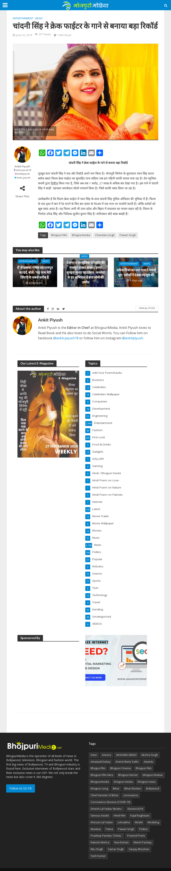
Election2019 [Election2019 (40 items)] (135, 801)
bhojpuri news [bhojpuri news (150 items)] (147, 774)
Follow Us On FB (20, 781)
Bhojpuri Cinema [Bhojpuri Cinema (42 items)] (120, 761)
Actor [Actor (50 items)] (94, 747)
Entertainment (23, 18)
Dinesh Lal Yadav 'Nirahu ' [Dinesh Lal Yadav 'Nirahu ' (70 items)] (107, 801)
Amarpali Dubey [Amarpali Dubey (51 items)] (101, 754)
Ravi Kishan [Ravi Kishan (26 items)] (121, 835)
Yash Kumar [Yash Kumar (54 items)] (98, 848)
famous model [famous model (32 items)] (100, 808)
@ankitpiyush (132, 338)
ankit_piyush (23, 177)
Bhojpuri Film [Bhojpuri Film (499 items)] (143, 761)
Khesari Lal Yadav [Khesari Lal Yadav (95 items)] (102, 815)
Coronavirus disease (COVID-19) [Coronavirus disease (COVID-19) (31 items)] (110, 794)
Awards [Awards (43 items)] (148, 754)
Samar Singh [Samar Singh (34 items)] (116, 842)
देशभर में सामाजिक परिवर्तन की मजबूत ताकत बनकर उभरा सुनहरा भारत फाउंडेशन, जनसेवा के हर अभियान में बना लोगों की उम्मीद (85, 272)
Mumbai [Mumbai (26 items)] (96, 821)
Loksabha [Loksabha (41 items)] (124, 815)
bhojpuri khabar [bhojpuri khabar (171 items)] (153, 767)
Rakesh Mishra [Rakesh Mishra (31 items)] (100, 835)
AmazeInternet (88, 866)
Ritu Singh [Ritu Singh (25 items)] (97, 842)
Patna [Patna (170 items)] (109, 821)
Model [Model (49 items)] (139, 815)
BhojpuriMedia (53, 866)
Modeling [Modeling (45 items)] (153, 815)
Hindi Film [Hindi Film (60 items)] (119, 808)
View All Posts (147, 308)
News (39, 18)
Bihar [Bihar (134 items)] (116, 781)
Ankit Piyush (22, 166)
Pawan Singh (128, 235)
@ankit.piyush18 (66, 338)
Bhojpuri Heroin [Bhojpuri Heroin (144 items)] (128, 767)
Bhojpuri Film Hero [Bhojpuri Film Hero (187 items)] (102, 767)
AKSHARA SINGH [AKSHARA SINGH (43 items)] (126, 747)
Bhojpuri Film (59, 235)
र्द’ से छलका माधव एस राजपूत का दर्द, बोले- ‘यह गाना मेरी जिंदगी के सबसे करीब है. (35, 272)
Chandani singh (105, 235)
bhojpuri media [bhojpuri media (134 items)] (123, 774)
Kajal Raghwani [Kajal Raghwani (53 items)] (139, 808)
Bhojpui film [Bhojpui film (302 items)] (98, 761)
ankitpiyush (23, 173)
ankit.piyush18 (23, 169)
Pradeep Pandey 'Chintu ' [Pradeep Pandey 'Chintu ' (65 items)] (106, 828)
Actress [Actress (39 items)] (106, 747)
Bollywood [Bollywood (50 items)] (152, 781)
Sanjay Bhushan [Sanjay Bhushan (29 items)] (139, 842)
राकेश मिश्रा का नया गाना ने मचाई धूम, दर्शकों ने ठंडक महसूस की (136, 272)
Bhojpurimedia (81, 235)
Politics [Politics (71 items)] (143, 821)
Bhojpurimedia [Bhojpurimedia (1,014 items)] (100, 774)
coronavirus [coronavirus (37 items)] (130, 788)
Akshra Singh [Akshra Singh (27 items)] (149, 747)
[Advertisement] (48, 663)
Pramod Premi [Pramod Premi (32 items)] (136, 828)
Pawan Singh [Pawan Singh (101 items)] (126, 821)
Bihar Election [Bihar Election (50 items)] (132, 781)
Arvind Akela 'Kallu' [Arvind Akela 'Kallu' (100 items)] (127, 754)
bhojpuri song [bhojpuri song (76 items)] (99, 781)
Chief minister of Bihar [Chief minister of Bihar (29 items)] (104, 788)
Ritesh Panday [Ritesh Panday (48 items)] (143, 835)
